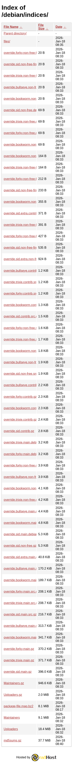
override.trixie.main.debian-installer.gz (30, 442)
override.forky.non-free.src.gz (24, 328)
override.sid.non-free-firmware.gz (26, 247)
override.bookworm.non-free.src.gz (28, 350)
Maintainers (12, 717)
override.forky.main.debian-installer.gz (30, 454)
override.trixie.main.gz (19, 660)
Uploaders (11, 729)
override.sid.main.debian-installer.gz (28, 534)
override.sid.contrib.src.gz (21, 316)
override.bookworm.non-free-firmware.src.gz (34, 156)
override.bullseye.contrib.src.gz (25, 270)
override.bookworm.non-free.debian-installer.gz (36, 144)
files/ (7, 41)
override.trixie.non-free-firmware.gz (28, 224)
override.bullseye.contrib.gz (23, 385)
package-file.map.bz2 (18, 706)
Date (58, 26)
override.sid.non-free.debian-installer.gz (31, 110)
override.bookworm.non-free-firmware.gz (32, 201)
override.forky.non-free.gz (21, 465)
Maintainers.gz (14, 683)
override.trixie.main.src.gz (21, 603)
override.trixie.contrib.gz (20, 419)
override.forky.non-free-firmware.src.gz (30, 178)
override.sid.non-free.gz (20, 545)
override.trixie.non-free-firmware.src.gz (30, 167)
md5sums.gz (12, 740)
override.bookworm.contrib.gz (24, 408)
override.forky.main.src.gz (21, 591)
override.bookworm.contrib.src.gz (27, 305)
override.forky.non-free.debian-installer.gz (32, 133)
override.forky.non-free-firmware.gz (28, 236)
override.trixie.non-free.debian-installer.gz (32, 121)
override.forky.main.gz (19, 648)
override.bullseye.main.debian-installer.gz (32, 511)
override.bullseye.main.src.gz (24, 568)
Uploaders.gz (13, 694)
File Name (11, 26)
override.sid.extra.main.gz (21, 557)
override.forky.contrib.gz (20, 396)
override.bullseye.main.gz (21, 625)
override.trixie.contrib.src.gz (23, 282)
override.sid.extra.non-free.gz (24, 259)
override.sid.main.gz (18, 671)
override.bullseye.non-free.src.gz (26, 362)
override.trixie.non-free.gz (21, 499)
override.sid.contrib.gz (19, 431)
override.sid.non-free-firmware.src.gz (29, 190)
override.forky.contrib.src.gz (23, 293)
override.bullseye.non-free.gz (24, 477)
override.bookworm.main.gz (23, 637)
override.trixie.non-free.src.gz (24, 339)
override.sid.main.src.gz (20, 614)
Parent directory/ (15, 33)
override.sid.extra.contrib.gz (23, 213)
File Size (41, 26)
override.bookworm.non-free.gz (25, 488)
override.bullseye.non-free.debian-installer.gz (35, 87)
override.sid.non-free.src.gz (22, 373)
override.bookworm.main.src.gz (25, 580)
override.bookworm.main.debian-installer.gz (34, 522)
